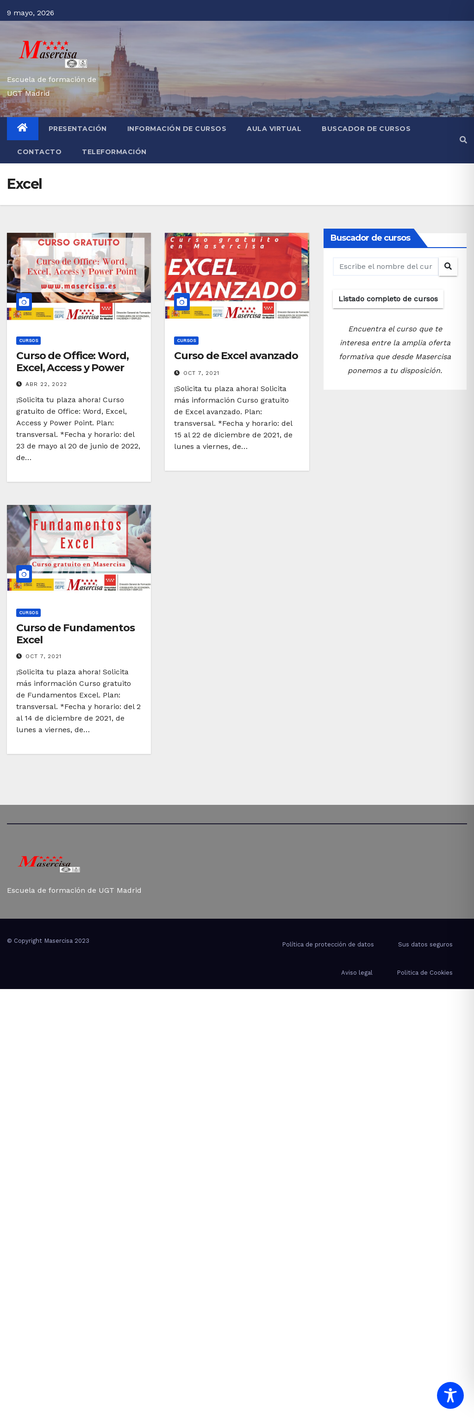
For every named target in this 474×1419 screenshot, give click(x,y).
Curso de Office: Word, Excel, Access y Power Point (72, 367)
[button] (463, 140)
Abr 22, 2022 (46, 384)
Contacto (39, 152)
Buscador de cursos (366, 128)
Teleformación (114, 152)
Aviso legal (357, 972)
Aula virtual (274, 128)
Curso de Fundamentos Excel (75, 634)
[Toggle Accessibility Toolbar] (450, 1395)
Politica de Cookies (425, 972)
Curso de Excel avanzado (236, 355)
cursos (28, 340)
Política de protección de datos (328, 944)
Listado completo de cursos (388, 298)
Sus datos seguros (425, 944)
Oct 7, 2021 (201, 373)
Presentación (78, 128)
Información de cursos (177, 128)
